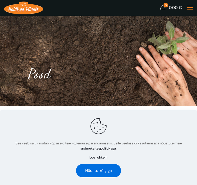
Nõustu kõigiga (98, 170)
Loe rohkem (98, 157)
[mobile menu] (190, 7)
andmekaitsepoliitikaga (98, 148)
